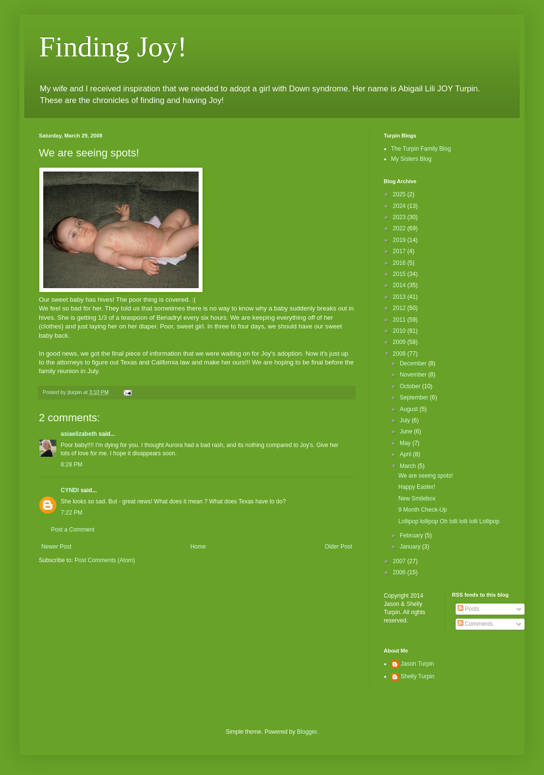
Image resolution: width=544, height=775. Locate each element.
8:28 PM (72, 464)
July (406, 420)
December (414, 363)
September (415, 397)
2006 (400, 572)
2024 (400, 206)
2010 (400, 330)
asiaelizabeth (79, 434)
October (411, 386)
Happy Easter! (416, 486)
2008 (400, 353)
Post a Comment (72, 529)
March (409, 466)
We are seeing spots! (425, 475)
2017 (400, 251)
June (407, 431)
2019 (400, 240)
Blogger (307, 731)
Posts (468, 608)
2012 (400, 308)
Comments (475, 623)
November (414, 374)
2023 (400, 217)
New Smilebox (417, 498)
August (410, 409)
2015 (400, 274)
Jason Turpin (417, 663)
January (411, 546)
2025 (400, 194)
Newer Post (56, 546)
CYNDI (70, 490)
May (406, 443)
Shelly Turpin (417, 676)
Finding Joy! (113, 47)
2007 (400, 561)
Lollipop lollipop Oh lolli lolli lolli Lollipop (448, 521)
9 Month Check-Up (422, 509)
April (406, 454)
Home (198, 546)
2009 (400, 342)
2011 (400, 319)
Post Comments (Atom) (104, 560)
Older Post (338, 546)
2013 (400, 296)
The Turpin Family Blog (421, 148)
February (412, 535)
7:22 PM (72, 512)
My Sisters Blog (411, 158)
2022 (400, 228)
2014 (400, 285)
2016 (400, 262)
